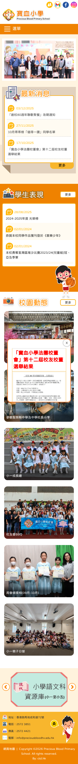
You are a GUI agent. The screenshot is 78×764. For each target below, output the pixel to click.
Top (54, 724)
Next (72, 686)
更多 (62, 165)
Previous (5, 686)
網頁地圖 (9, 748)
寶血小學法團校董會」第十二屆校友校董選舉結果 (38, 230)
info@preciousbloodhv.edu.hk (35, 738)
